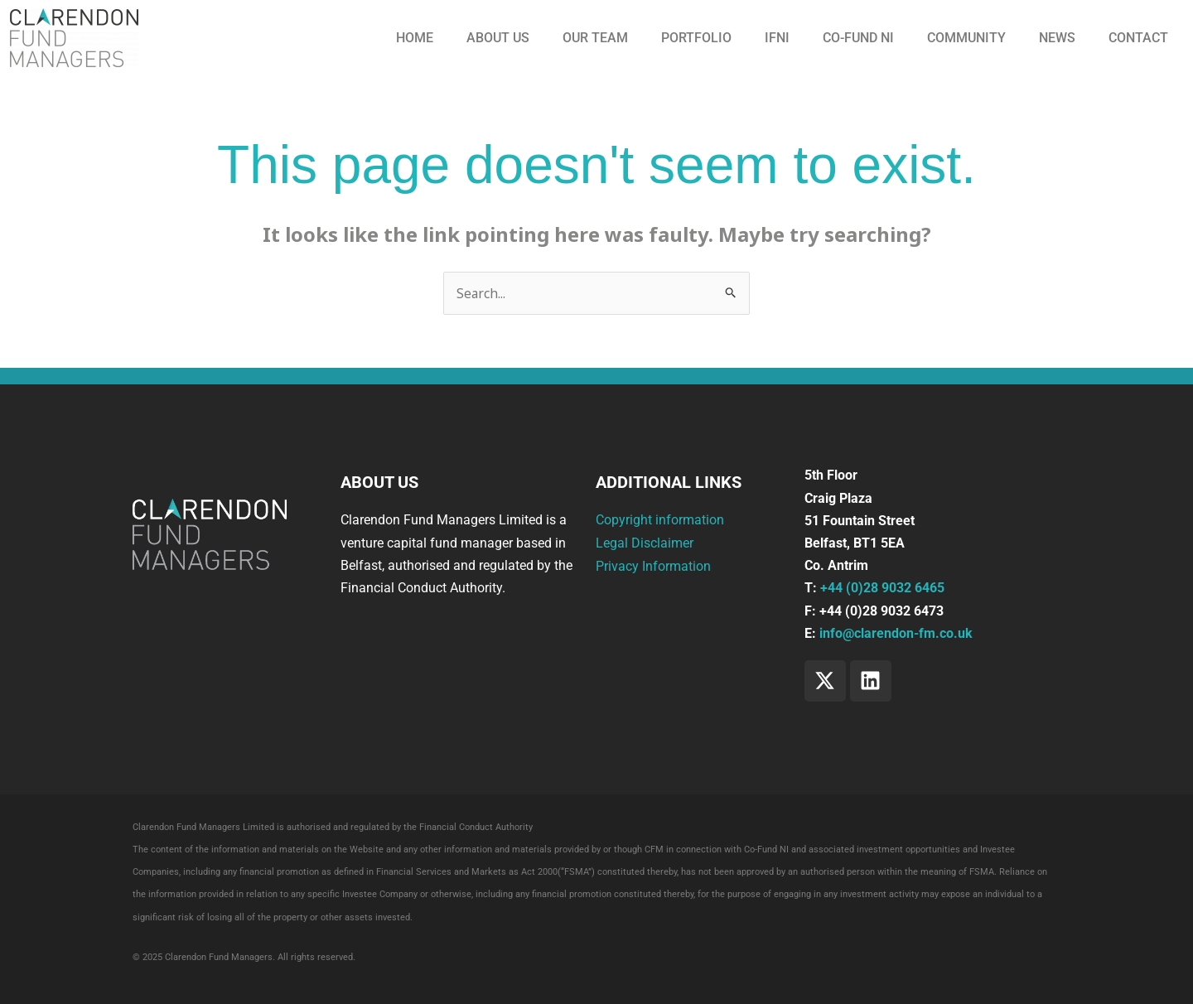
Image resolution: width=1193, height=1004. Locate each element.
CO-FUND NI (858, 38)
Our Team (595, 38)
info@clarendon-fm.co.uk (896, 633)
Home (414, 38)
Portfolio (696, 38)
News (1057, 38)
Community (966, 38)
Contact (1138, 38)
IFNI (777, 38)
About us (497, 38)
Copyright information (660, 521)
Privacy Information (653, 565)
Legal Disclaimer (644, 543)
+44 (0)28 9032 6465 (882, 588)
